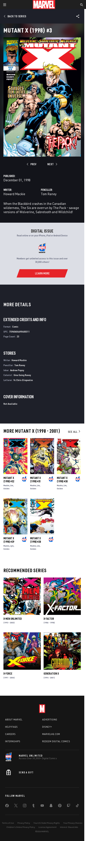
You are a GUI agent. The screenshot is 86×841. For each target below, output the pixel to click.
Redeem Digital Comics (56, 741)
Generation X (51, 673)
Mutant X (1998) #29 (8, 540)
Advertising (49, 719)
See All (74, 431)
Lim (11, 485)
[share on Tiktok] (77, 806)
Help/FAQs (11, 726)
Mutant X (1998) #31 (35, 479)
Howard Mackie (14, 194)
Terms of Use (8, 823)
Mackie (6, 485)
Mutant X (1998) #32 (8, 479)
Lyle (12, 545)
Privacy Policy (23, 823)
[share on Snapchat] (51, 806)
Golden (6, 488)
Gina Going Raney (22, 375)
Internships (12, 741)
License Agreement (47, 827)
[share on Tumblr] (33, 806)
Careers (10, 734)
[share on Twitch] (68, 806)
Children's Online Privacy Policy (20, 827)
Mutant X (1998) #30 (62, 479)
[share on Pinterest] (60, 806)
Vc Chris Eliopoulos (23, 380)
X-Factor (49, 618)
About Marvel (13, 719)
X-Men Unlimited (12, 618)
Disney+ (47, 726)
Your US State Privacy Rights (46, 823)
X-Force (7, 673)
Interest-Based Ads (69, 827)
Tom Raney (49, 194)
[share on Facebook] (7, 806)
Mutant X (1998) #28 (35, 540)
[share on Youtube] (42, 806)
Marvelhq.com (51, 734)
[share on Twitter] (16, 806)
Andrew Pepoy (17, 370)
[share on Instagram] (24, 806)
